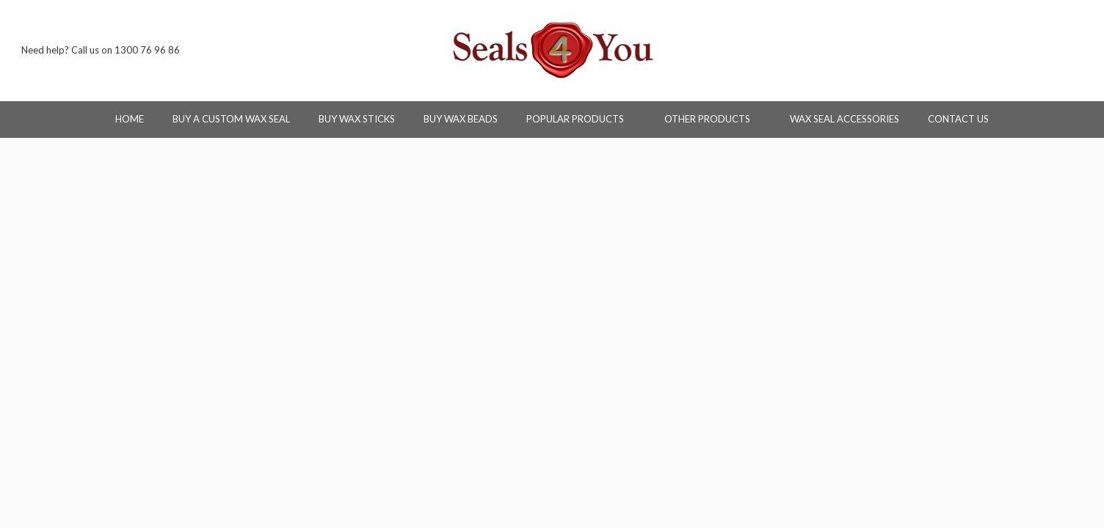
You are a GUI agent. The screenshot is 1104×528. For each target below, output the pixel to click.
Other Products (713, 119)
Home (129, 119)
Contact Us (958, 119)
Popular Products (581, 119)
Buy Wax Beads (461, 119)
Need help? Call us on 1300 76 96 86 (100, 50)
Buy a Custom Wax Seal (231, 119)
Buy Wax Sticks (357, 119)
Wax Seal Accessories (844, 119)
